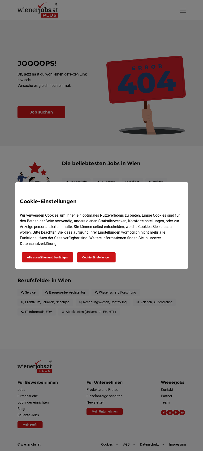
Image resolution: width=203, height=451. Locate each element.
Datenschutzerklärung (38, 243)
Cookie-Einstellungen (96, 257)
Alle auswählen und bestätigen (47, 257)
